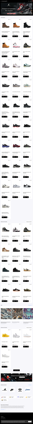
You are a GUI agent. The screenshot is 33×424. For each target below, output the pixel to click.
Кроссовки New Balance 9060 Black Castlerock (16, 173)
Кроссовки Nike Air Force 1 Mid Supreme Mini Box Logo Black (16, 277)
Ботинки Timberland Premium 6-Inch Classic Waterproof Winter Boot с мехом (6, 52)
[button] (2, 9)
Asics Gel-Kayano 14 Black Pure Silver (5, 92)
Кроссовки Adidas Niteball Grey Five (26, 153)
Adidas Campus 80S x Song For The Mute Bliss (27, 277)
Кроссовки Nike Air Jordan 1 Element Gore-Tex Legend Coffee (5, 257)
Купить (4, 36)
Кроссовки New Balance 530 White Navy (16, 193)
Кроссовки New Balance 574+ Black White (27, 173)
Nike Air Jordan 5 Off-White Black (26, 52)
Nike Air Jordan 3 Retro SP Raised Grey (15, 72)
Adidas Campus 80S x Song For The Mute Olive (27, 297)
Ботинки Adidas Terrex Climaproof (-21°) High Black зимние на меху (5, 113)
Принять (30, 421)
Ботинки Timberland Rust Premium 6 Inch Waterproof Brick (16, 32)
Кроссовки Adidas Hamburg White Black (16, 297)
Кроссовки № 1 (4, 1)
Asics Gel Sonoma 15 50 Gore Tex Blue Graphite (27, 72)
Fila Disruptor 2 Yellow (5, 342)
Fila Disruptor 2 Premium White (15, 343)
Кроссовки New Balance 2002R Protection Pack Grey (5, 213)
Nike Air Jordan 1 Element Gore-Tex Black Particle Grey (5, 237)
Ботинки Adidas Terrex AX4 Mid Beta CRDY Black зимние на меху (16, 113)
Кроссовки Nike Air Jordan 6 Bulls (16, 52)
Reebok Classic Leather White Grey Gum (27, 343)
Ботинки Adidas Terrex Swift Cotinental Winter (27, 112)
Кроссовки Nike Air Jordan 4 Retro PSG (5, 72)
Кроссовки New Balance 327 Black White (27, 193)
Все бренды (30, 385)
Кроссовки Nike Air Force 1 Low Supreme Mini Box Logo (26, 257)
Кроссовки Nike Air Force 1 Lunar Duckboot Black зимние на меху (6, 277)
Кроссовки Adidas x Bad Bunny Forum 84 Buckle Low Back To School (5, 173)
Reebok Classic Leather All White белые (5, 363)
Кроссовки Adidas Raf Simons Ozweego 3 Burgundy (16, 153)
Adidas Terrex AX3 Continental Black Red (16, 132)
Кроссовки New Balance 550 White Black (5, 193)
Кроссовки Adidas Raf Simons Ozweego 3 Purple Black (6, 153)
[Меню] (1, 1)
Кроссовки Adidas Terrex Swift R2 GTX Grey (6, 132)
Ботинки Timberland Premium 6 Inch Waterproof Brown (6, 32)
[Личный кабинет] (30, 1)
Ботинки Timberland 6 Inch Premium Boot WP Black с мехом (26, 32)
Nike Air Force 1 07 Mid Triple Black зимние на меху (16, 257)
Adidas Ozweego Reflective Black (26, 132)
